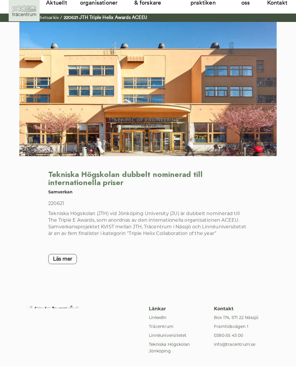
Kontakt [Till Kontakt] (277, 3)
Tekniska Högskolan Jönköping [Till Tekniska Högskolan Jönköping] (169, 348)
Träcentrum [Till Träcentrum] (161, 326)
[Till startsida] (24, 10)
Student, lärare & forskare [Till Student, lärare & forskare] (153, 3)
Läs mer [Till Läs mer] (62, 259)
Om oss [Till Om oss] (246, 3)
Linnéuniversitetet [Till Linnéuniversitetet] (168, 335)
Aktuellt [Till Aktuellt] (56, 3)
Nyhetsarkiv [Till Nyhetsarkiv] (47, 17)
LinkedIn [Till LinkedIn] (157, 317)
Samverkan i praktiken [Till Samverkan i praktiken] (206, 3)
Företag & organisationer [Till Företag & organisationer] (99, 3)
